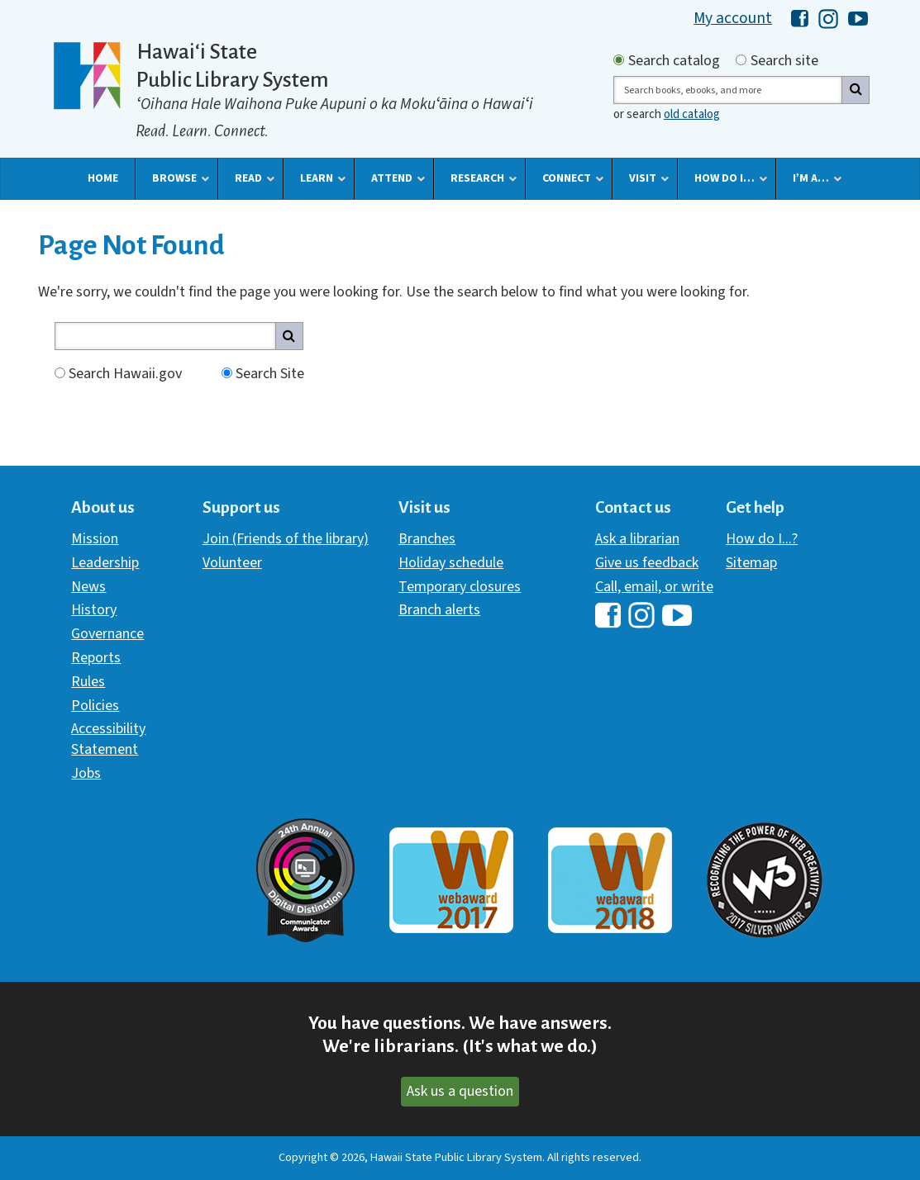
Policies (95, 705)
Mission (94, 538)
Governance (107, 633)
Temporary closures (459, 586)
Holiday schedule (450, 562)
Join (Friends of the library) (286, 538)
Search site (784, 61)
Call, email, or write (654, 586)
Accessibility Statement (108, 738)
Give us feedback (646, 562)
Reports (96, 657)
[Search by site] (741, 59)
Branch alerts (439, 609)
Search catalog (674, 61)
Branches (426, 538)
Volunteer (232, 562)
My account (733, 18)
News (88, 586)
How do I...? (762, 538)
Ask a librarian (637, 538)
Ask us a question (460, 1091)
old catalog (692, 114)
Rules (88, 681)
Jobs (86, 773)
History (94, 609)
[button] (103, 178)
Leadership (105, 562)
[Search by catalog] (618, 59)
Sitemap (751, 562)
